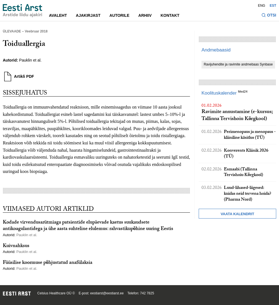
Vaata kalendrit (237, 214)
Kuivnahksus (16, 246)
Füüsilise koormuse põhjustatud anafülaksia (47, 263)
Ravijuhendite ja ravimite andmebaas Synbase (238, 64)
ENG (261, 6)
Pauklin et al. (30, 60)
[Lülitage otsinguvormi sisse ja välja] (268, 16)
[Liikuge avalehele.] (22, 10)
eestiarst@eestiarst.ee (107, 293)
